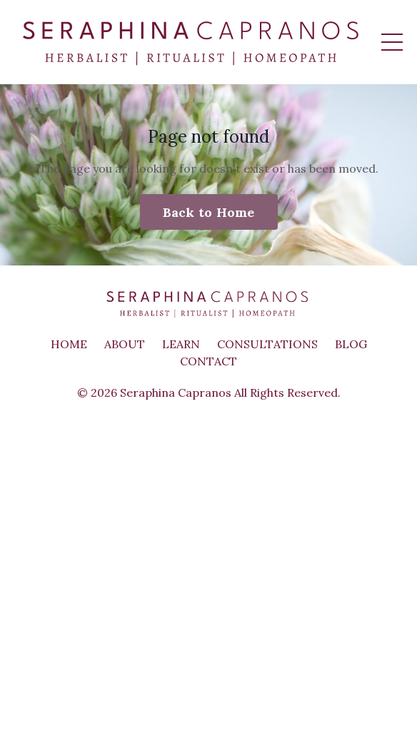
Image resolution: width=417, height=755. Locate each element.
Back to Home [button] (209, 212)
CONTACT (208, 361)
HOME (69, 344)
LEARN (181, 344)
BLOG (351, 344)
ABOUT (124, 344)
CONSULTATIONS (267, 344)
